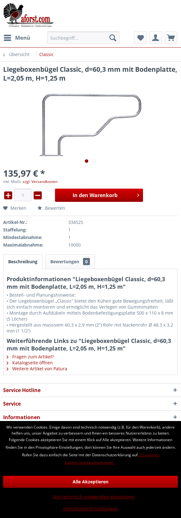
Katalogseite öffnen (30, 363)
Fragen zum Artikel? (30, 357)
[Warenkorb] (171, 37)
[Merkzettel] (140, 37)
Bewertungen (70, 261)
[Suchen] (112, 37)
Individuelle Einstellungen (90, 509)
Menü (17, 37)
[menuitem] (16, 37)
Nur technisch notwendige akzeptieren (94, 497)
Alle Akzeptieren (90, 482)
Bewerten (51, 208)
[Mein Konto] (155, 37)
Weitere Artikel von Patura (37, 369)
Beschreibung (22, 262)
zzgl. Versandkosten (40, 181)
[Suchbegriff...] (83, 37)
